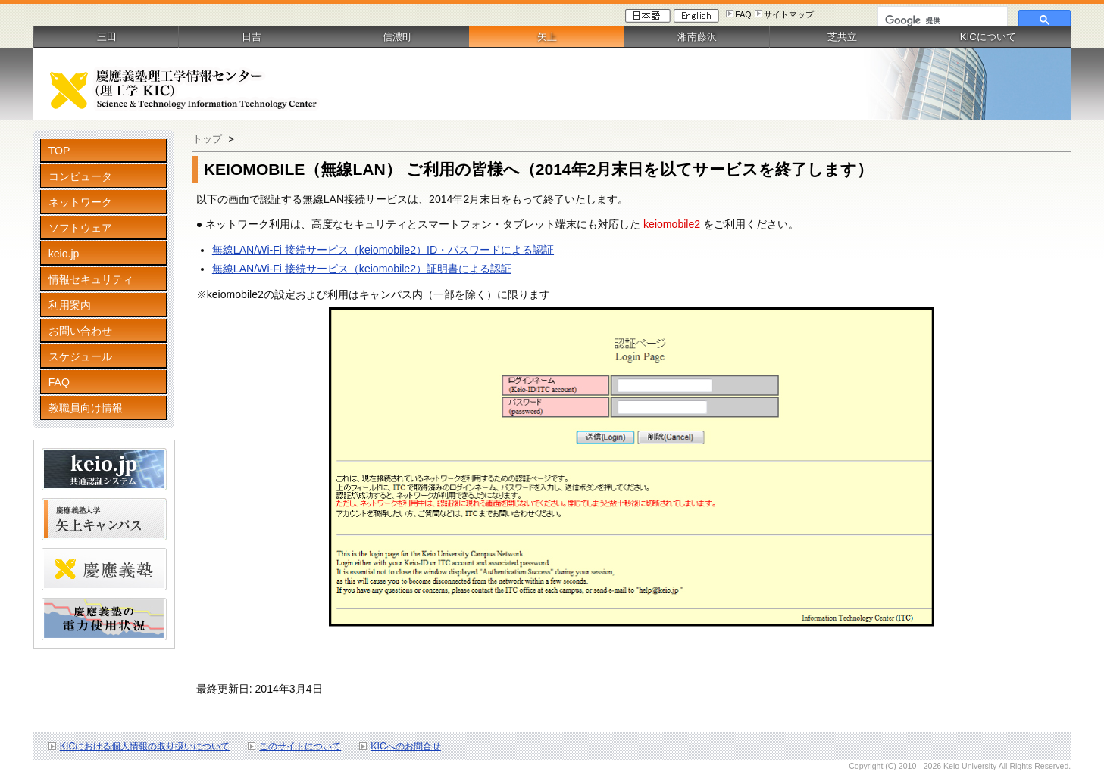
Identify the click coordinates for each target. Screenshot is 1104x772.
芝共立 (842, 36)
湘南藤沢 (697, 36)
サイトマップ (789, 14)
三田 (107, 36)
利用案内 (69, 305)
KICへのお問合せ (406, 746)
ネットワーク (80, 202)
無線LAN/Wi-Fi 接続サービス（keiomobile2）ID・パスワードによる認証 (383, 250)
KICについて (988, 36)
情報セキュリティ (90, 279)
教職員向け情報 (85, 408)
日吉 (251, 36)
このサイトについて (300, 746)
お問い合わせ (80, 331)
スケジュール (80, 356)
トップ (207, 139)
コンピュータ (80, 176)
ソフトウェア (80, 228)
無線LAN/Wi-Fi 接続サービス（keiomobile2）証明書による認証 (361, 269)
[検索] (941, 20)
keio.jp (64, 253)
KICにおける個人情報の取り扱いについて (145, 746)
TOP (59, 151)
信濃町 (397, 36)
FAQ (743, 14)
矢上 (547, 36)
